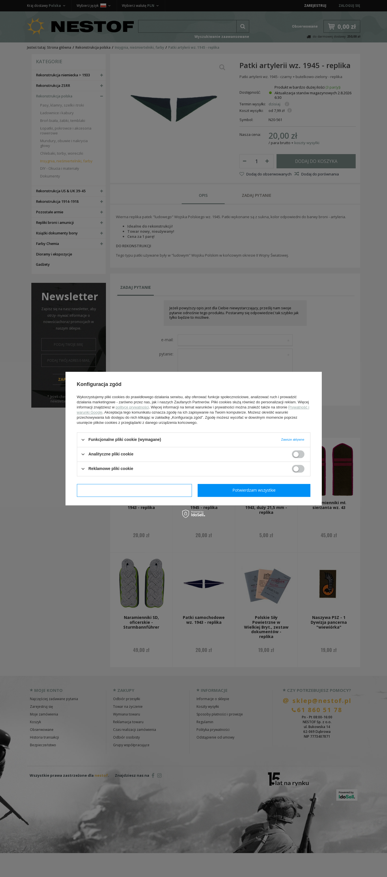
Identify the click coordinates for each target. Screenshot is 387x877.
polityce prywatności (132, 407)
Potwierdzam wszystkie (254, 490)
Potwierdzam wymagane (134, 490)
